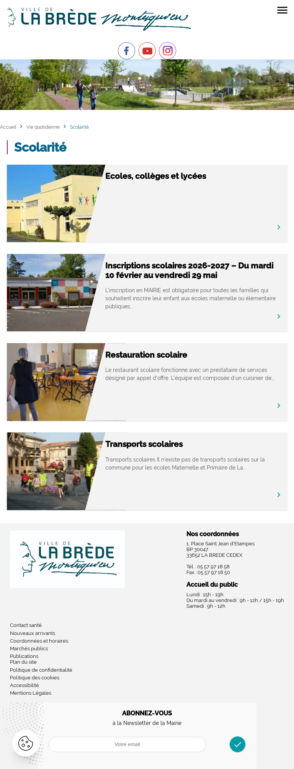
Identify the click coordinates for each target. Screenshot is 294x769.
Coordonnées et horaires (39, 641)
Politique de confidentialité (41, 670)
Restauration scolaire (146, 355)
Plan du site (23, 662)
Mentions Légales (30, 693)
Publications (24, 656)
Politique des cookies (34, 678)
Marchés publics (29, 648)
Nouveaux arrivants (32, 633)
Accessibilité (24, 685)
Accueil (8, 127)
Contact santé (26, 625)
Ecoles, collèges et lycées (155, 176)
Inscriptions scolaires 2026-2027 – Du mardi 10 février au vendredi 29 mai (189, 270)
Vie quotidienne (43, 127)
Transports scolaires (144, 444)
